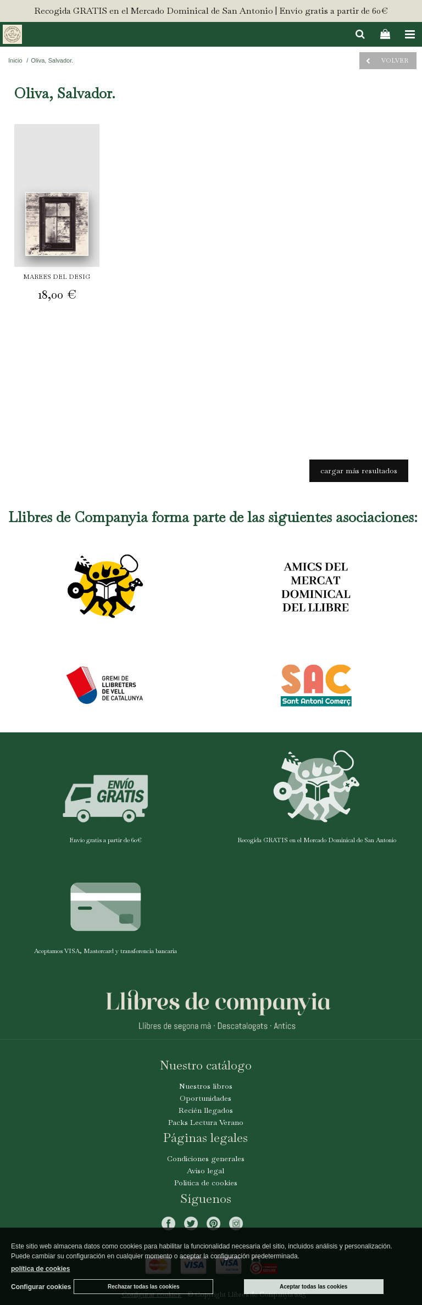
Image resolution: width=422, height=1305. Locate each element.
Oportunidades (205, 1098)
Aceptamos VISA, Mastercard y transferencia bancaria (105, 951)
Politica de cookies (205, 1183)
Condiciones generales (206, 1158)
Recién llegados (206, 1110)
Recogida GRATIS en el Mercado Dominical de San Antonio (316, 840)
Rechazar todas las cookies (144, 1287)
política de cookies (40, 1269)
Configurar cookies (41, 1287)
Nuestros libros (205, 1086)
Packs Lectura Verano (205, 1122)
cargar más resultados (358, 470)
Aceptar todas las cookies (313, 1287)
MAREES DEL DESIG (57, 277)
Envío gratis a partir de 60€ (105, 840)
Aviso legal (205, 1170)
